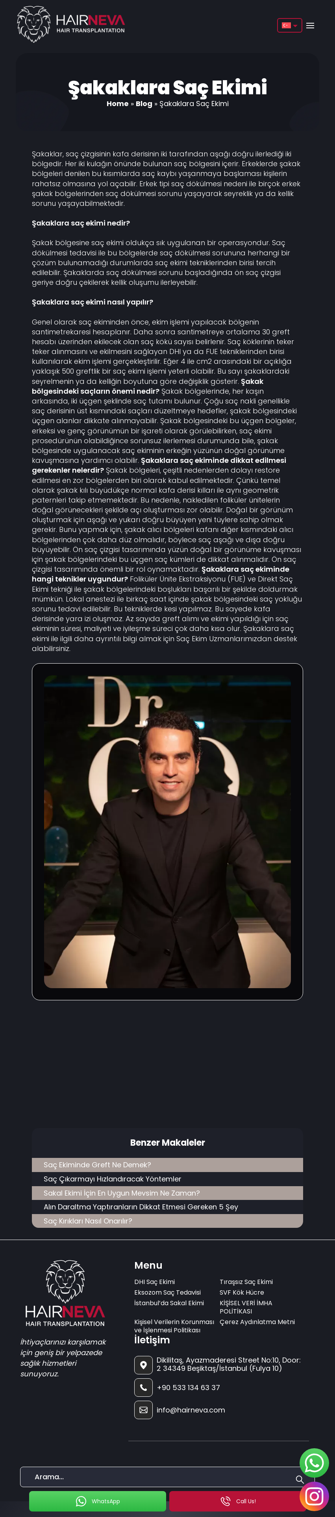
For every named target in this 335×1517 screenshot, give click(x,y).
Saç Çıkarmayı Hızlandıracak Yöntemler (112, 1179)
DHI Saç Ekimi (154, 1281)
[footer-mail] (218, 1410)
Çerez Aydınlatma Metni (257, 1321)
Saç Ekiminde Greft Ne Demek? (97, 1165)
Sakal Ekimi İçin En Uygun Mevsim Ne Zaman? (122, 1193)
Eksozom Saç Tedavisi (167, 1292)
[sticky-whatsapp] (314, 1463)
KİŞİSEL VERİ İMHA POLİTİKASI (246, 1307)
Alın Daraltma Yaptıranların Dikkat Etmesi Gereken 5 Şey (141, 1207)
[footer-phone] (218, 1387)
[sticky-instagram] (314, 1496)
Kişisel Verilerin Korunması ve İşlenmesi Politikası (174, 1326)
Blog (144, 103)
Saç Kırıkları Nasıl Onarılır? (88, 1221)
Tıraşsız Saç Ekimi (246, 1281)
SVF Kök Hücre (242, 1292)
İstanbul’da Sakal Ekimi (169, 1303)
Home (118, 103)
